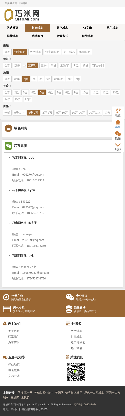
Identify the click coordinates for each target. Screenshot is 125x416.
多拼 (85, 65)
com (17, 79)
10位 (85, 92)
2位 (16, 92)
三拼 (43, 65)
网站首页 (12, 27)
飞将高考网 (25, 392)
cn (41, 79)
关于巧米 (14, 331)
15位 (18, 99)
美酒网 (59, 392)
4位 (33, 92)
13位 (116, 92)
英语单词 (98, 65)
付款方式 (62, 36)
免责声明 (14, 342)
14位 (7, 99)
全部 (7, 52)
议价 (107, 112)
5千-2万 (33, 112)
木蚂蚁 (25, 397)
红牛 (50, 392)
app (26, 79)
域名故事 (14, 370)
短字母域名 (52, 52)
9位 (76, 92)
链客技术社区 (73, 392)
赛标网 (15, 397)
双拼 (17, 65)
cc (34, 79)
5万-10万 (62, 112)
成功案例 (37, 36)
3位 (25, 92)
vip (48, 79)
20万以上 (95, 112)
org (77, 79)
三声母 (32, 65)
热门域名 (112, 27)
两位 (76, 65)
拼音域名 (37, 27)
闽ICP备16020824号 (85, 404)
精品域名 (87, 36)
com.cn (58, 79)
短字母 (87, 27)
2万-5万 (47, 112)
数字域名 (62, 27)
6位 (50, 92)
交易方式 (14, 376)
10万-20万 (78, 112)
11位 (95, 92)
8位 (67, 92)
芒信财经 (40, 392)
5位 (42, 92)
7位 (59, 92)
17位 (28, 99)
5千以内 (19, 112)
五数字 (64, 65)
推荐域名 (12, 36)
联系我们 (14, 336)
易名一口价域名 (94, 392)
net (69, 79)
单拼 (53, 65)
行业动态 (14, 364)
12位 (106, 92)
